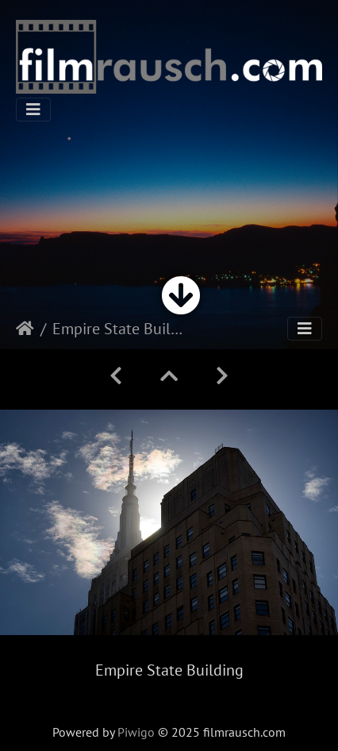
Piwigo (136, 732)
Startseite (25, 329)
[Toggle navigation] (33, 109)
